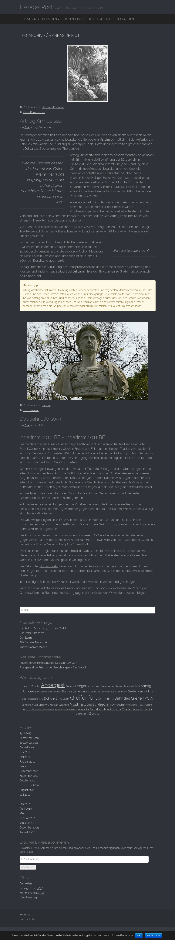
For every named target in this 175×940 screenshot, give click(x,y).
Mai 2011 (25, 756)
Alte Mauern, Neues (34, 642)
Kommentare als (32, 892)
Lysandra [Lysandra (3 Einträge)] (64, 704)
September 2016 (29, 737)
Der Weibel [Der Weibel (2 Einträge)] (121, 692)
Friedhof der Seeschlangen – (43, 628)
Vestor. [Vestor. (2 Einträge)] (86, 714)
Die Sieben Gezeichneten (40, 19)
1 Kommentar (31, 410)
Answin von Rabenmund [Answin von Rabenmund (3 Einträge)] (101, 686)
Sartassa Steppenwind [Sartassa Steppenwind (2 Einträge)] (44, 709)
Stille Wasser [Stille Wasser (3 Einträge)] (114, 709)
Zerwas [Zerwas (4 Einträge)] (94, 713)
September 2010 (29, 785)
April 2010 (26, 808)
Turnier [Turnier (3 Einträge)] (148, 709)
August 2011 (27, 747)
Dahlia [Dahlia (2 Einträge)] (93, 692)
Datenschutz (27, 919)
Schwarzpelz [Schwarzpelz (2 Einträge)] (61, 709)
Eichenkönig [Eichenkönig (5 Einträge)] (53, 698)
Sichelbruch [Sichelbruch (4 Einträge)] (98, 709)
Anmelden (26, 883)
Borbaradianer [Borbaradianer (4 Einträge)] (71, 691)
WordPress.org (28, 897)
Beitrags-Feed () (31, 888)
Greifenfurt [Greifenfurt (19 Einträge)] (83, 697)
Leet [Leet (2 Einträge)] (36, 705)
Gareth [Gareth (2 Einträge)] (66, 699)
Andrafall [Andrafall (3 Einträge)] (71, 686)
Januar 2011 (27, 766)
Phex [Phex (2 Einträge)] (135, 705)
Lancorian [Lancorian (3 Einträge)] (27, 704)
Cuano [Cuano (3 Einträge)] (85, 691)
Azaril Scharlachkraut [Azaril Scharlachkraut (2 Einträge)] (50, 692)
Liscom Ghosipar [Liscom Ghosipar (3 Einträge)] (48, 704)
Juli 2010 (25, 794)
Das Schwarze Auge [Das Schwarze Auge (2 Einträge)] (106, 692)
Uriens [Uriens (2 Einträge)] (79, 714)
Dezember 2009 (29, 827)
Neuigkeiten (125, 19)
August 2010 (27, 789)
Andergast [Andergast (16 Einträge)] (53, 685)
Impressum (26, 914)
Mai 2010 (25, 804)
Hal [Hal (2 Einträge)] (112, 699)
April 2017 (25, 733)
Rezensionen (74, 19)
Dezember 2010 (29, 771)
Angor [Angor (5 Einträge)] (81, 686)
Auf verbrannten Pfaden (33, 647)
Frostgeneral (27, 667)
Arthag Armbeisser (41, 121)
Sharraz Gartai (49, 566)
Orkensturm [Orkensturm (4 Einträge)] (119, 704)
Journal (46, 405)
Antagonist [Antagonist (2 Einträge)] (121, 686)
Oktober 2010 (27, 780)
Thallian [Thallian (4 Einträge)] (127, 709)
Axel (27, 127)
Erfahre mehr (153, 935)
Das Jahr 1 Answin (40, 419)
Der (26, 637)
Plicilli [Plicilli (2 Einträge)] (142, 705)
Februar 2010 (27, 818)
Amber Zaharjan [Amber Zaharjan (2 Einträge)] (32, 686)
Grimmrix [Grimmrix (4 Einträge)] (104, 698)
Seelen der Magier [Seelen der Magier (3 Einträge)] (79, 709)
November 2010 (29, 775)
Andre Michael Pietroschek (35, 662)
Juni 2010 (25, 799)
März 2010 (26, 813)
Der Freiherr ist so (32, 632)
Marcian (104, 139)
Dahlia (29, 148)
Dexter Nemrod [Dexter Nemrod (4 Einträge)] (138, 691)
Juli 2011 (25, 752)
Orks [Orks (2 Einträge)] (130, 705)
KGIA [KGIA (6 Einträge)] (149, 698)
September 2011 (29, 742)
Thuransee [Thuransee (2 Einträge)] (138, 709)
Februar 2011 (27, 761)
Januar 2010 (27, 822)
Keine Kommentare (34, 112)
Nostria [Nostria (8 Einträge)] (76, 704)
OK (138, 935)
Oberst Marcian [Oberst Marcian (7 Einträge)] (97, 704)
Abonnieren (27, 867)
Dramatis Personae (53, 107)
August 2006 (27, 832)
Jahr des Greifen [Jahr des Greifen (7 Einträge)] (129, 698)
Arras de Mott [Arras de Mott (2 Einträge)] (133, 686)
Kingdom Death (100, 19)
